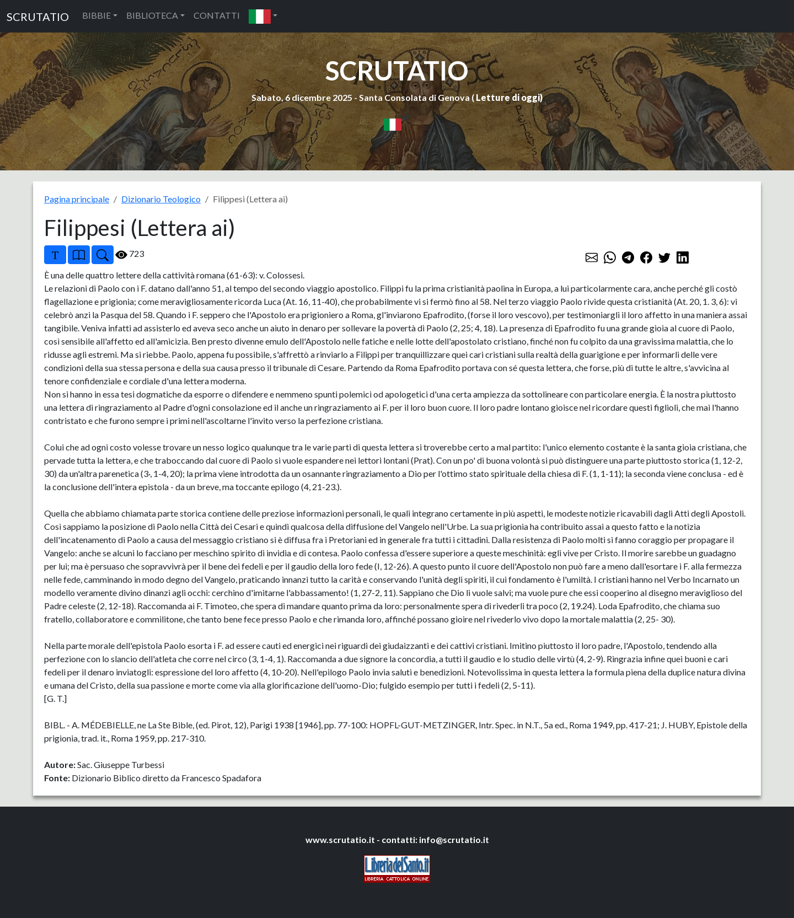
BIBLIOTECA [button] (152, 15)
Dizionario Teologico (161, 199)
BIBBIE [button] (96, 15)
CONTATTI (217, 15)
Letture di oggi (508, 97)
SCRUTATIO (38, 16)
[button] (263, 16)
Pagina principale (76, 199)
